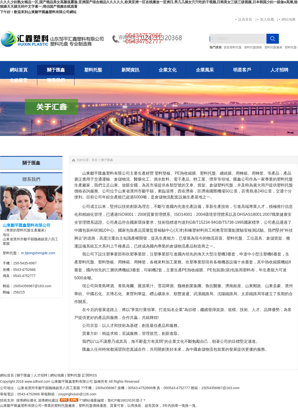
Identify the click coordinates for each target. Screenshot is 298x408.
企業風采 (205, 69)
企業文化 (168, 69)
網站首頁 (19, 69)
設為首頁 (245, 19)
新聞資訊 (130, 69)
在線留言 (19, 80)
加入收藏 (267, 19)
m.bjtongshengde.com (38, 253)
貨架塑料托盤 (233, 47)
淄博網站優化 (26, 400)
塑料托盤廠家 (273, 47)
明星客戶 (242, 69)
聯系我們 (56, 80)
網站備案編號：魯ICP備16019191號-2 (112, 400)
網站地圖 (289, 19)
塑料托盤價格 (253, 47)
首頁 (95, 160)
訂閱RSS (90, 375)
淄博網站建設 (48, 400)
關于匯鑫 (56, 69)
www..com (37, 381)
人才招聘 (279, 69)
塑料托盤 (291, 47)
